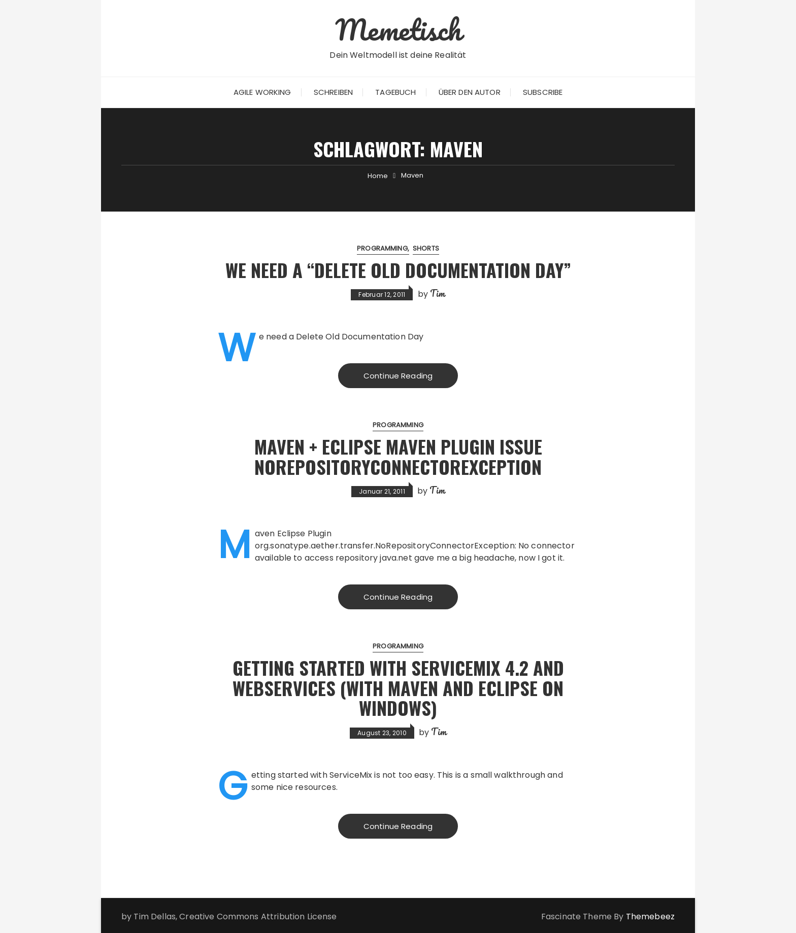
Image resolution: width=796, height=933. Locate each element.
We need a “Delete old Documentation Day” (398, 269)
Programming (382, 248)
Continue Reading (398, 375)
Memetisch (397, 29)
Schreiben (333, 92)
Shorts (426, 248)
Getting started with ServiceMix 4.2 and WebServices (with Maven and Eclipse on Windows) (398, 687)
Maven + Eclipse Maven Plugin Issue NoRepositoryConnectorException (398, 456)
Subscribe (542, 92)
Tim (437, 293)
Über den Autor (470, 92)
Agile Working (262, 92)
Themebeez (650, 916)
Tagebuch (395, 92)
